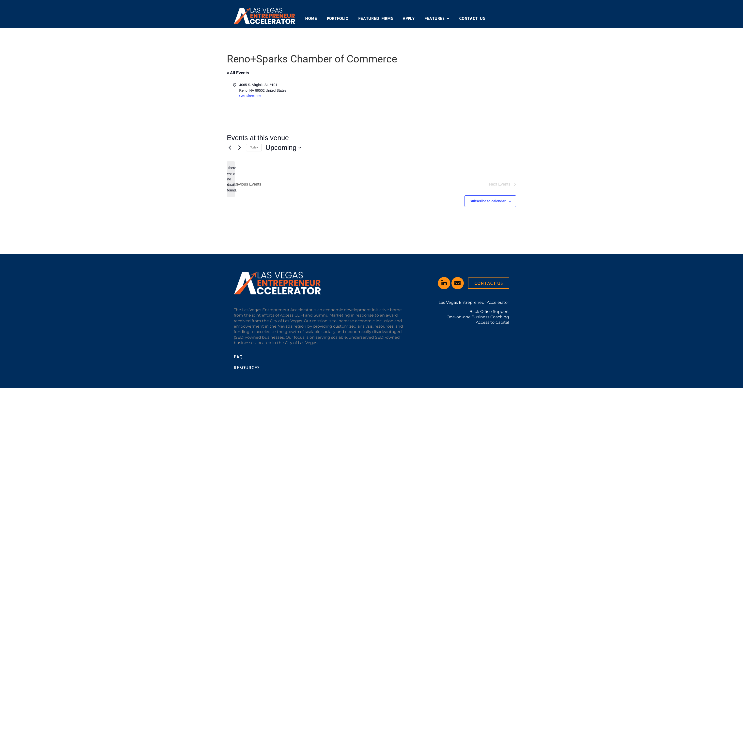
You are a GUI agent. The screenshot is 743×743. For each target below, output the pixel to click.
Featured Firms (375, 18)
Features (436, 18)
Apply (408, 18)
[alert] (231, 179)
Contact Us (472, 18)
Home (311, 18)
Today (254, 147)
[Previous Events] (230, 148)
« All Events (238, 73)
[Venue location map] (443, 100)
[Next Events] (239, 148)
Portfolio (337, 18)
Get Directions (250, 96)
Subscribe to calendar (488, 201)
